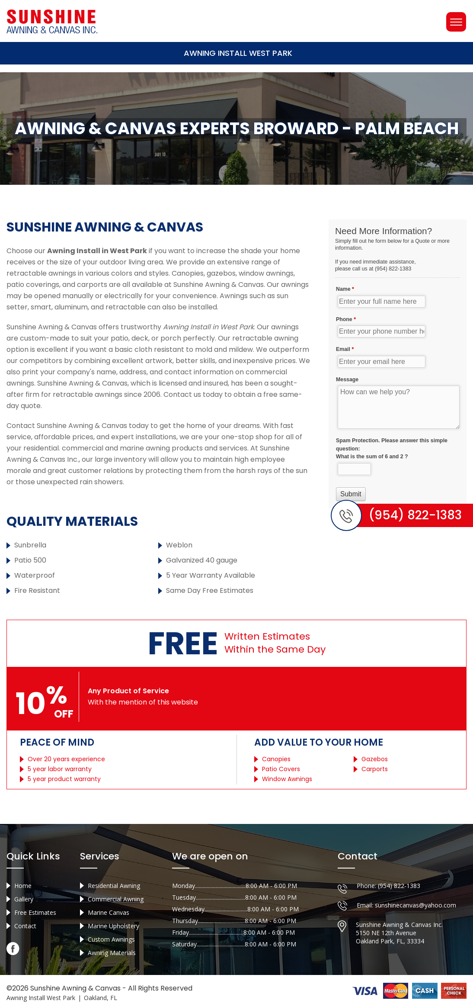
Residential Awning (114, 886)
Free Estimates (35, 912)
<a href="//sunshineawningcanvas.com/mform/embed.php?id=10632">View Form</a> (398, 363)
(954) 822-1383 (399, 886)
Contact (25, 926)
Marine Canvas (108, 912)
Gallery (23, 899)
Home (23, 886)
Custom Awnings (111, 939)
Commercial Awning (116, 899)
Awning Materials (112, 953)
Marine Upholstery (113, 926)
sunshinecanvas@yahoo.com (415, 905)
